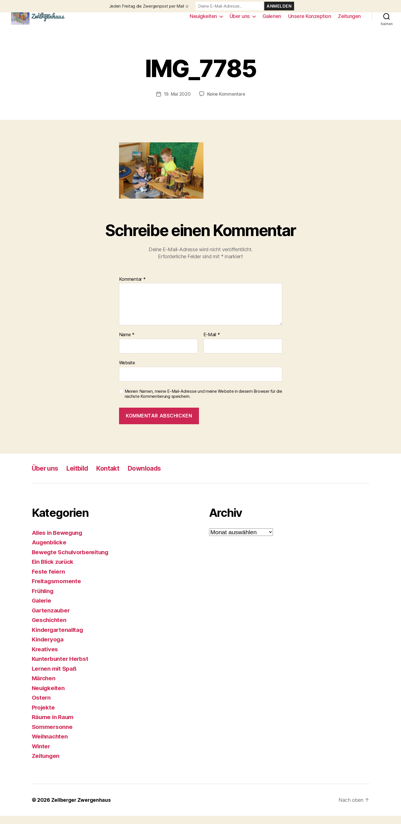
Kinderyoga (48, 647)
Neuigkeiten (203, 20)
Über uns (240, 20)
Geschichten (50, 628)
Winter (41, 754)
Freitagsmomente (57, 589)
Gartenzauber (51, 618)
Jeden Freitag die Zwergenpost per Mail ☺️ (149, 6)
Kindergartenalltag (58, 637)
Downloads (151, 476)
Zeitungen (349, 20)
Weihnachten (50, 744)
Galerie (42, 608)
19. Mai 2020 (176, 102)
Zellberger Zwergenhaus (81, 808)
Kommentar (132, 287)
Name (127, 343)
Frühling (43, 599)
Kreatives (45, 657)
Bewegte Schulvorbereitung (71, 560)
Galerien (272, 20)
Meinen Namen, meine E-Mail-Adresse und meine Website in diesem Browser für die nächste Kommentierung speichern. (203, 402)
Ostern (41, 706)
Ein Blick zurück (54, 570)
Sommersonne (52, 734)
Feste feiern (49, 579)
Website (127, 371)
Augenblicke (50, 550)
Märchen (44, 686)
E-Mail (211, 343)
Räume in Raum (53, 725)
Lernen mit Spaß (55, 676)
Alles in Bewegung (58, 540)
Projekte (44, 715)
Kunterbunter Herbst (61, 667)
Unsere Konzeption (309, 20)
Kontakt (112, 476)
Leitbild (80, 476)
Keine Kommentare (226, 102)
